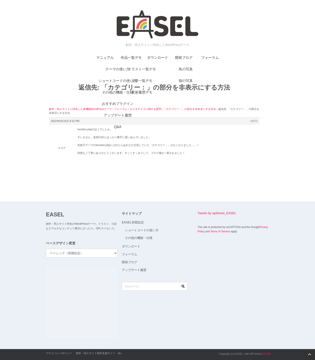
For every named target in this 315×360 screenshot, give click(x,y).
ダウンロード (157, 57)
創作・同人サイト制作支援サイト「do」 (99, 353)
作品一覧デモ (131, 57)
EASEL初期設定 (133, 222)
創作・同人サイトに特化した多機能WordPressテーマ (80, 109)
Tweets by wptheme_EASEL (217, 213)
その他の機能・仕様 (138, 238)
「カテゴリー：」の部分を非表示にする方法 (189, 109)
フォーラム (210, 57)
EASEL (55, 214)
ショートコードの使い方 (142, 230)
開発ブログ (183, 57)
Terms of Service (220, 231)
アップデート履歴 (134, 270)
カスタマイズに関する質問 (145, 109)
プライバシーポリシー (59, 353)
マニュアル (105, 57)
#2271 (254, 121)
